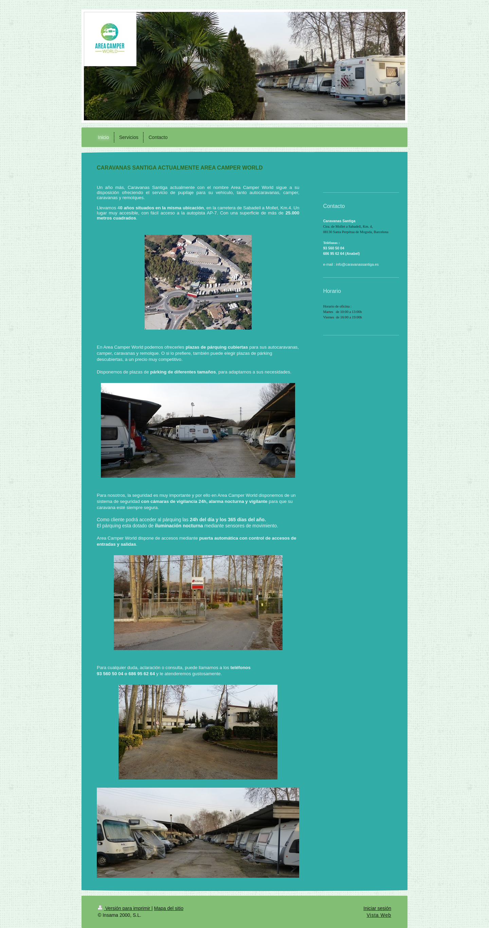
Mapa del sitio (168, 908)
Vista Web (379, 915)
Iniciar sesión (377, 908)
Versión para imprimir (124, 908)
